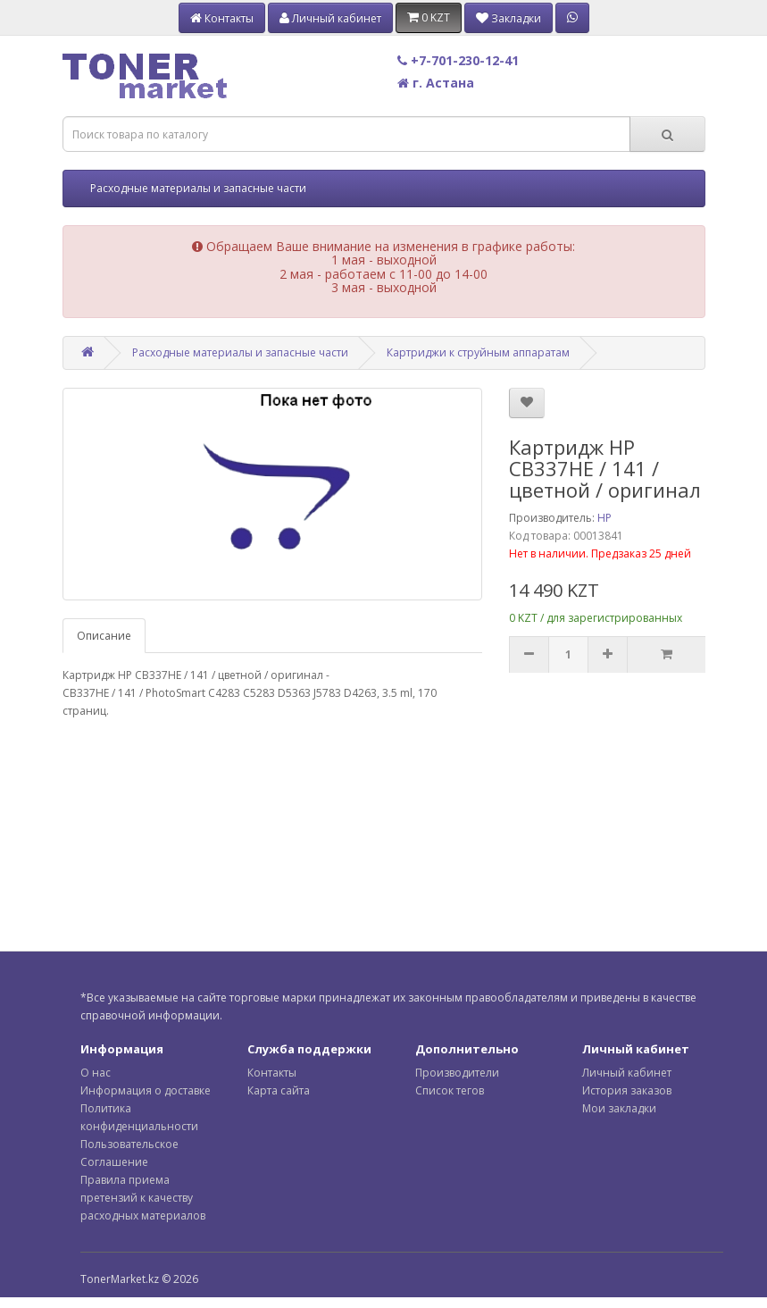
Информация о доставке (145, 1090)
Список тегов (449, 1090)
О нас (95, 1072)
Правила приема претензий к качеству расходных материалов (142, 1197)
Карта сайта (278, 1090)
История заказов (626, 1090)
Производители (457, 1072)
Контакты (271, 1072)
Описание (104, 635)
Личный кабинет (626, 1072)
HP (604, 517)
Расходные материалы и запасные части (198, 188)
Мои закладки (619, 1108)
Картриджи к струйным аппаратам (478, 352)
